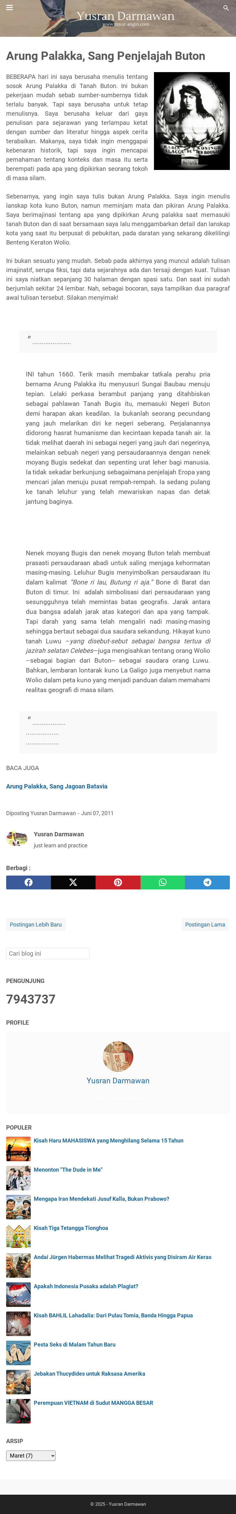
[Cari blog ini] (226, 8)
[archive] (31, 1455)
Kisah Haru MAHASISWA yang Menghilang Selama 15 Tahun (108, 1141)
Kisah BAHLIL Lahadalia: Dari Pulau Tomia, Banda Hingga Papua (113, 1315)
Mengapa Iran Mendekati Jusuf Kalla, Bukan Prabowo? (101, 1199)
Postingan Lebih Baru (36, 925)
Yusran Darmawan (118, 1080)
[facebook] (28, 882)
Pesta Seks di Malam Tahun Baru (75, 1345)
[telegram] (207, 882)
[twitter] (73, 882)
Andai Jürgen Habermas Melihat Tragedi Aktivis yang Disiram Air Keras (122, 1257)
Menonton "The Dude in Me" (68, 1170)
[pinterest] (118, 882)
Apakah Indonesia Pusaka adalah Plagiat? (86, 1286)
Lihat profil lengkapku (118, 1098)
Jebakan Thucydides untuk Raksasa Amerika (89, 1374)
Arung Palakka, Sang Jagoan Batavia (57, 786)
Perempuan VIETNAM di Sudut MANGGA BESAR (93, 1403)
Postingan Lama (205, 925)
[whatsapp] (162, 882)
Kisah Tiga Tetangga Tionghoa (71, 1228)
